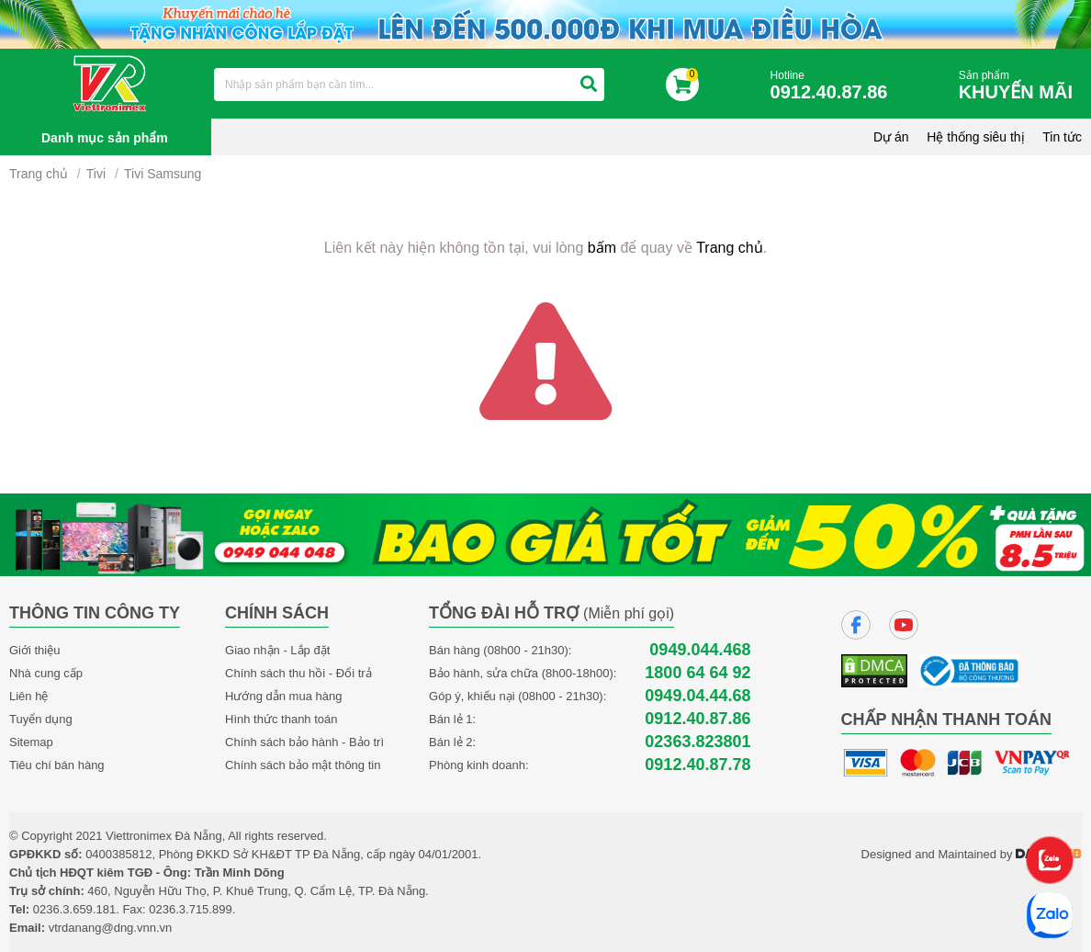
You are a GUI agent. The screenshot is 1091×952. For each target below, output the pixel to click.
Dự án (891, 137)
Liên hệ (28, 696)
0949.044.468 (699, 650)
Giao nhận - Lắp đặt (277, 650)
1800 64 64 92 (697, 673)
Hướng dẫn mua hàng (283, 696)
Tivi (96, 173)
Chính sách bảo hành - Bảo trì (304, 742)
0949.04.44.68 (697, 696)
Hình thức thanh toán (281, 719)
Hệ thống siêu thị (975, 137)
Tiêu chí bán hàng (57, 765)
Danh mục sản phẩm (104, 137)
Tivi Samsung (162, 173)
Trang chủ (38, 173)
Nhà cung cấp (46, 673)
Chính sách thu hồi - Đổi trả (298, 673)
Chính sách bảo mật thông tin (302, 765)
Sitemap (31, 742)
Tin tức (1062, 137)
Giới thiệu (34, 650)
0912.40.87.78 (697, 765)
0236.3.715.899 (190, 909)
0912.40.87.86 (697, 719)
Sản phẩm (1020, 86)
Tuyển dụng (41, 719)
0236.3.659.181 (74, 909)
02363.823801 (697, 742)
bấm (602, 247)
